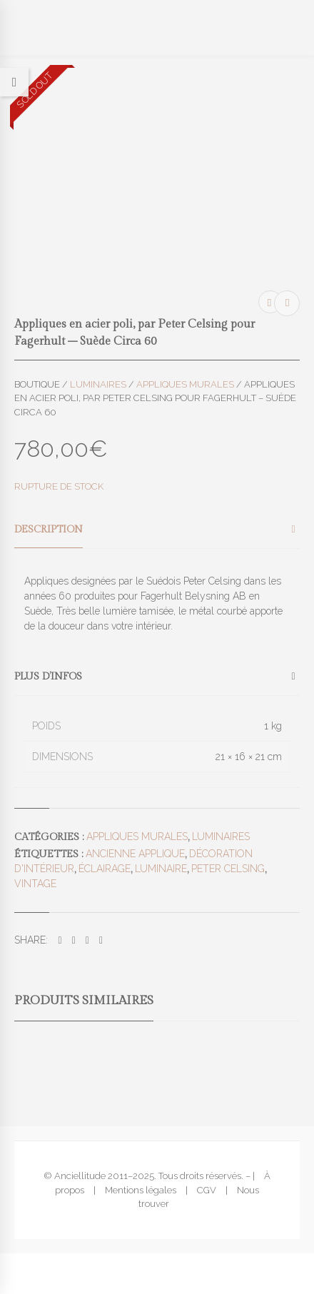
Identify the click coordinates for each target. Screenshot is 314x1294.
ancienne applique (135, 853)
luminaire (161, 868)
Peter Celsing (228, 868)
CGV (206, 1190)
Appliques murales (185, 384)
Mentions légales (140, 1190)
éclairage (104, 868)
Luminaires (98, 384)
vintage (35, 883)
